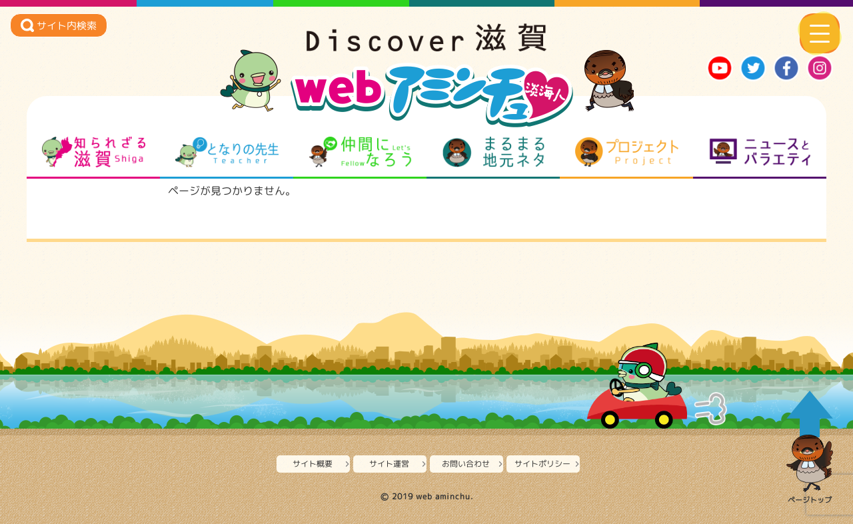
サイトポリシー (542, 463)
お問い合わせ (466, 463)
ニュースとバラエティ (760, 152)
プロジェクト (626, 152)
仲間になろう (360, 152)
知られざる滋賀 (93, 152)
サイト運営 (389, 463)
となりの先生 (227, 152)
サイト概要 (313, 463)
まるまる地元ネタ (493, 152)
